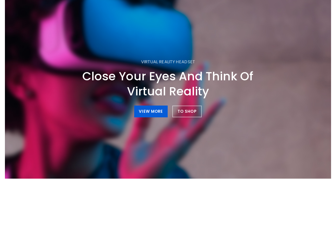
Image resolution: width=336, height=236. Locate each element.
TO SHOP (187, 111)
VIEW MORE (151, 111)
